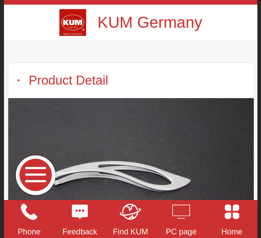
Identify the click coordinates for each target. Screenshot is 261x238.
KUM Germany (150, 22)
